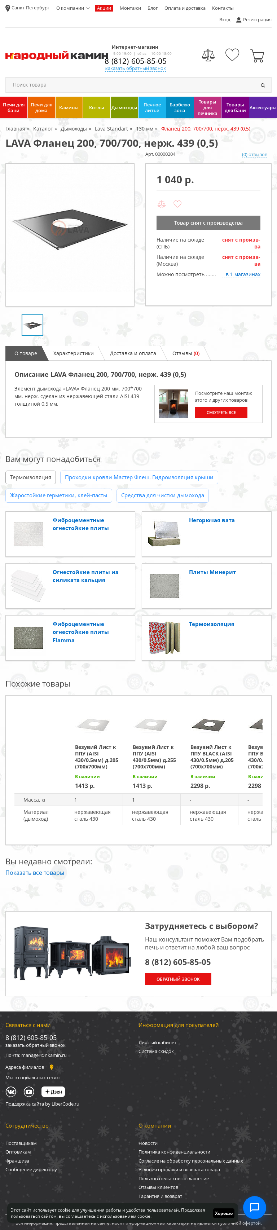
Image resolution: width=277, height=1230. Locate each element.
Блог (153, 8)
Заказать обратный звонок (135, 68)
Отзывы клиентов (158, 1187)
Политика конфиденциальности (174, 1152)
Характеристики (73, 353)
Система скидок (156, 1051)
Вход (224, 19)
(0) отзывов (254, 154)
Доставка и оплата (133, 353)
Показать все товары (34, 873)
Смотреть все (221, 412)
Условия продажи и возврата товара (179, 1169)
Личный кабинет (157, 1042)
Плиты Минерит (212, 572)
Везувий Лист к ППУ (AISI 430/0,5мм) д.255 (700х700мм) (154, 757)
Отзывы (185, 353)
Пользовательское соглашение (173, 1178)
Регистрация (257, 19)
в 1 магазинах (243, 274)
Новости (148, 1143)
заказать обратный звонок (35, 1045)
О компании (70, 8)
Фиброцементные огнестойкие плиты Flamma (81, 632)
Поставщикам (21, 1143)
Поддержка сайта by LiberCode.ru (42, 1104)
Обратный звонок (178, 979)
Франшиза (17, 1161)
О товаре (25, 353)
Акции (104, 8)
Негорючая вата (212, 520)
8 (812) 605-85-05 (136, 61)
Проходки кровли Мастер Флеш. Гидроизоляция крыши (139, 477)
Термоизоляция (30, 477)
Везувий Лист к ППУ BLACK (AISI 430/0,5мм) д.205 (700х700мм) (212, 757)
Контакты (223, 8)
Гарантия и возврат (160, 1196)
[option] (70, 235)
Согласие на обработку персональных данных (190, 1161)
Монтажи (130, 8)
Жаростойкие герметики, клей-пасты (58, 495)
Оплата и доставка (185, 8)
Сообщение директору (31, 1169)
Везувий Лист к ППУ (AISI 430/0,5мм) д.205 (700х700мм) (96, 757)
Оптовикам (18, 1152)
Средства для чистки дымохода (162, 495)
